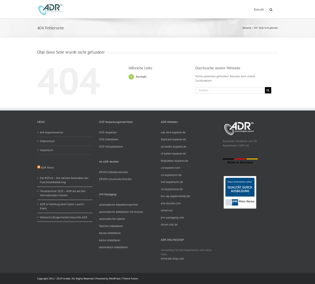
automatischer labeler (112, 219)
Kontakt (141, 77)
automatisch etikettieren (113, 247)
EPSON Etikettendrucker (113, 172)
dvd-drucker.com (171, 203)
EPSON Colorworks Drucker (115, 179)
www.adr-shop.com (172, 258)
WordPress (114, 278)
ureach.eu (167, 210)
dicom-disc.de (169, 224)
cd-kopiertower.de (172, 189)
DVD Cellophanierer (111, 146)
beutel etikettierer (110, 233)
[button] (271, 9)
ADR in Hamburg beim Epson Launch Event (62, 206)
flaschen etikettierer (111, 226)
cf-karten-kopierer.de (173, 153)
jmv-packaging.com (172, 217)
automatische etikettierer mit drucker (121, 212)
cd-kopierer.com (170, 168)
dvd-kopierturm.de (172, 182)
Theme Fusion (130, 278)
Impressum (46, 150)
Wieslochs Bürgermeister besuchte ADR (63, 217)
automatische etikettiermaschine (118, 205)
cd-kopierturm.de (171, 175)
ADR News (47, 167)
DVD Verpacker (108, 132)
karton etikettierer (109, 240)
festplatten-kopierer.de (174, 161)
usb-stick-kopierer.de (173, 132)
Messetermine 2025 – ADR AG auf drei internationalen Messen (63, 193)
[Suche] (268, 90)
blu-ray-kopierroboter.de (175, 196)
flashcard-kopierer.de (173, 139)
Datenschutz (47, 141)
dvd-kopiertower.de (51, 132)
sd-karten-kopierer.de (173, 146)
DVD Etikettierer (108, 139)
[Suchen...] (230, 90)
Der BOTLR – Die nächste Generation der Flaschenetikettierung (64, 180)
